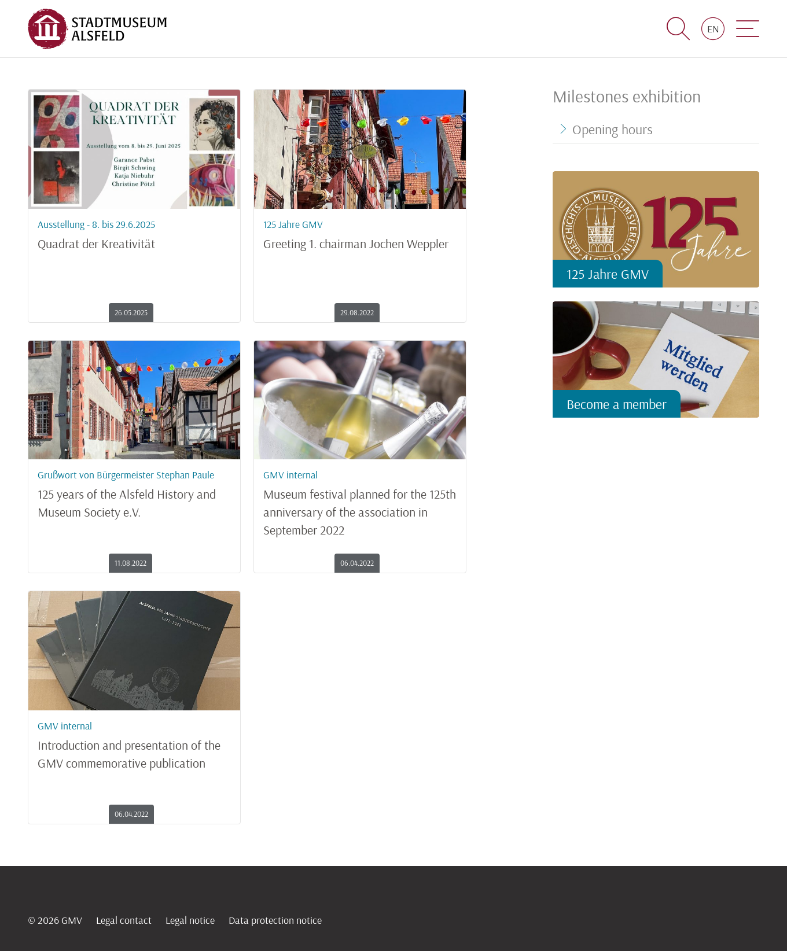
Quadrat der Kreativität (134, 231)
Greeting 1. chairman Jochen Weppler (360, 231)
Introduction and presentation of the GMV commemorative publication (134, 742)
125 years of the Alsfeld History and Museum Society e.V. (134, 491)
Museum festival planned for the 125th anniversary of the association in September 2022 (360, 500)
